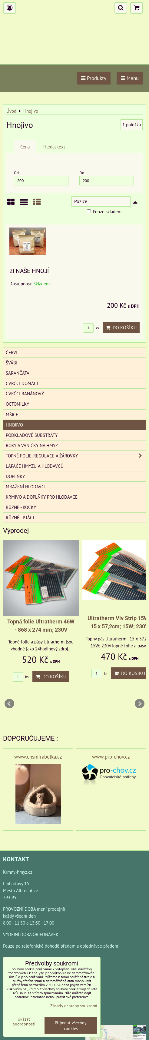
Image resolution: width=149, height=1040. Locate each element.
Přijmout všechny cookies (71, 1025)
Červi (11, 352)
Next (139, 704)
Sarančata (17, 373)
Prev (9, 704)
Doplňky (15, 476)
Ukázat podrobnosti (23, 1021)
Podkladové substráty (32, 435)
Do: (106, 177)
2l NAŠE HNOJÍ (29, 270)
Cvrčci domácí (22, 383)
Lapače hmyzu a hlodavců (35, 466)
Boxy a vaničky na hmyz (32, 445)
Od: (41, 177)
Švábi (11, 363)
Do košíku (121, 327)
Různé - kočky (21, 507)
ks (91, 328)
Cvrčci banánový (25, 393)
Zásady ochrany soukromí (73, 1005)
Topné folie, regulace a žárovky (76, 456)
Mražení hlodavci (25, 486)
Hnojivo (14, 425)
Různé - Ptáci (20, 517)
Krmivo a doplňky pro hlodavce (42, 497)
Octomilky (17, 404)
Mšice (12, 414)
